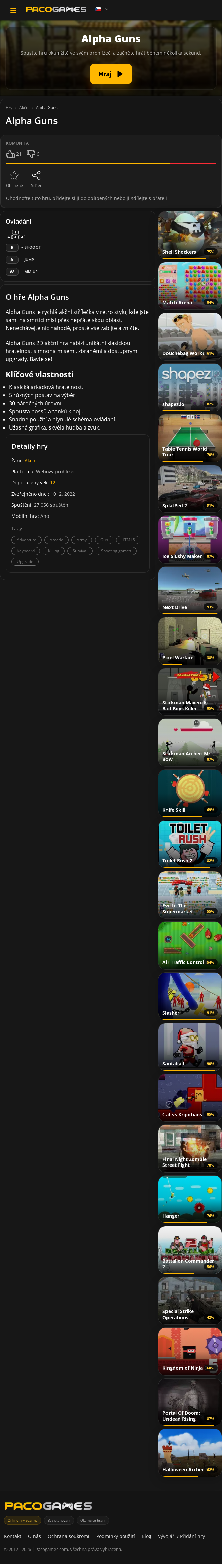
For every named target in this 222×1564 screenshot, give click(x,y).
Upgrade (25, 561)
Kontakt (12, 1536)
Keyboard (26, 551)
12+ (54, 482)
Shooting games (116, 551)
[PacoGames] (48, 1507)
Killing (53, 551)
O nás (34, 1536)
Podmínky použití (115, 1536)
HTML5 (128, 540)
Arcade (56, 540)
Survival (80, 551)
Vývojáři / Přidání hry (181, 1536)
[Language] (102, 9)
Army (82, 540)
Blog (146, 1536)
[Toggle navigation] (13, 10)
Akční (31, 460)
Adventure (26, 540)
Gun (104, 540)
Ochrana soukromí (68, 1536)
